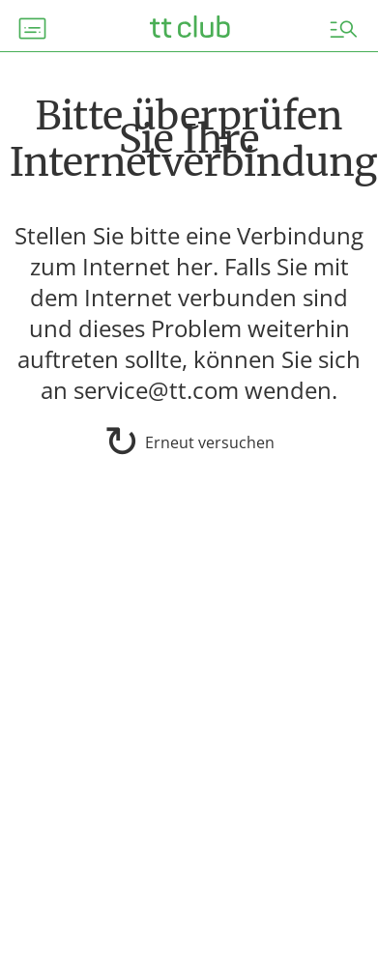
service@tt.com (156, 390)
